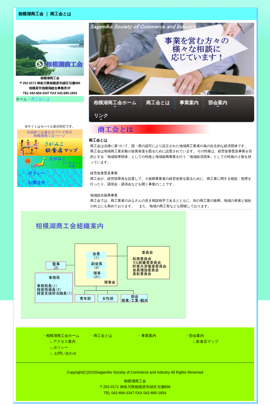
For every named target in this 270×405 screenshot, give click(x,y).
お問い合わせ (65, 353)
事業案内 (189, 103)
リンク (101, 117)
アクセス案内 (64, 341)
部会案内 (217, 104)
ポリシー (60, 347)
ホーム (21, 99)
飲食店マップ (207, 341)
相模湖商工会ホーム (115, 104)
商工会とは (158, 103)
